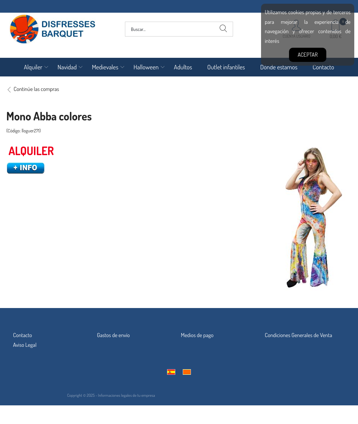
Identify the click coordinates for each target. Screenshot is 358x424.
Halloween (146, 67)
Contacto (323, 67)
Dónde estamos (279, 67)
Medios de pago (197, 335)
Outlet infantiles (226, 67)
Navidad (66, 67)
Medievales (105, 67)
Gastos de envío (113, 335)
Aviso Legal (25, 344)
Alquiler (33, 67)
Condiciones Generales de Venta (298, 335)
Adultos (183, 67)
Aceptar (308, 54)
